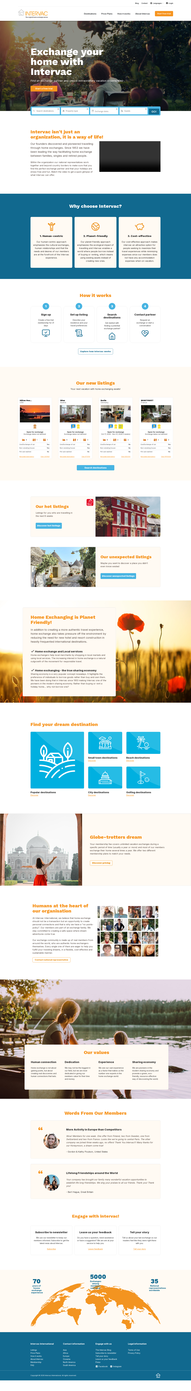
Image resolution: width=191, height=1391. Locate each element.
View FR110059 (166, 457)
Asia (65, 1360)
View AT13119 (86, 457)
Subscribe (51, 1249)
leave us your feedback (106, 1370)
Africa (65, 1363)
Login (169, 3)
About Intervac (37, 1370)
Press (98, 1373)
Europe (66, 1367)
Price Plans (35, 1363)
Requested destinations (26, 457)
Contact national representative (51, 960)
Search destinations (95, 468)
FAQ (32, 1376)
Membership (36, 1373)
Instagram (115, 1377)
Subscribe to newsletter (106, 1363)
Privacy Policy (134, 1363)
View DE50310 (125, 457)
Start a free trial (45, 88)
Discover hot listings (49, 525)
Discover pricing (101, 862)
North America (69, 1373)
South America (69, 1376)
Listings (34, 1360)
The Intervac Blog (103, 1360)
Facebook (102, 1377)
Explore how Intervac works (95, 351)
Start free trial (164, 13)
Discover (34, 794)
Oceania (66, 1370)
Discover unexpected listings (119, 575)
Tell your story (139, 1249)
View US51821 (45, 457)
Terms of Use (134, 1360)
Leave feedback (95, 1249)
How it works (36, 1367)
